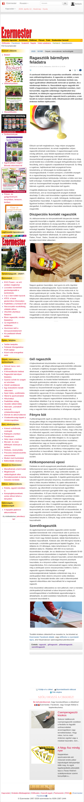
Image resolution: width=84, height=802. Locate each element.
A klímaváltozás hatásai (14, 371)
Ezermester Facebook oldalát (42, 637)
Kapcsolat (6, 793)
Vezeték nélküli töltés (13, 404)
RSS (68, 793)
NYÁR (40, 51)
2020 (33, 51)
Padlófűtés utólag (11, 401)
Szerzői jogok (46, 793)
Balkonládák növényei (13, 461)
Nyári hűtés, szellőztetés (14, 393)
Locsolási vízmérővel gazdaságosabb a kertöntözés (13, 290)
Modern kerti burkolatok (14, 458)
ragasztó (42, 645)
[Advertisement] (42, 20)
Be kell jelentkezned (41, 702)
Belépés (78, 4)
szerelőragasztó (38, 647)
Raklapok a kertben (12, 434)
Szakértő (25, 43)
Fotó (48, 40)
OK (65, 3)
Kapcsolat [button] (10, 9)
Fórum (42, 40)
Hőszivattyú (9, 398)
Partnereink (59, 793)
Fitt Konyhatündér (8, 46)
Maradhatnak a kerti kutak (15, 469)
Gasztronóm (67, 43)
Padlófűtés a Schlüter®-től (15, 304)
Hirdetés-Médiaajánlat (20, 793)
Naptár (33, 43)
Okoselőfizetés (10, 112)
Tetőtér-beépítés (11, 344)
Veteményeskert (11, 83)
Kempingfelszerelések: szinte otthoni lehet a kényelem (13, 496)
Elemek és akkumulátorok (15, 415)
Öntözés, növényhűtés (13, 450)
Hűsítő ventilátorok (12, 385)
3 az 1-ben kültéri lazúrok (14, 296)
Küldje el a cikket (44, 689)
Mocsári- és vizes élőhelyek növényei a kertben (13, 444)
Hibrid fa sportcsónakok (14, 396)
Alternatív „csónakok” (13, 407)
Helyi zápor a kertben (13, 439)
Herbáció (56, 43)
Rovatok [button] (24, 3)
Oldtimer (33, 40)
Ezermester (11, 3)
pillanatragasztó (65, 645)
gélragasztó (52, 645)
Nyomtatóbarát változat (65, 689)
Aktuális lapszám (9, 40)
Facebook (16, 43)
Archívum (23, 40)
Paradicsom (9, 436)
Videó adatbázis (44, 43)
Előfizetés (6, 43)
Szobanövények (11, 134)
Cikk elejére (56, 692)
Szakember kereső (60, 40)
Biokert (7, 55)
